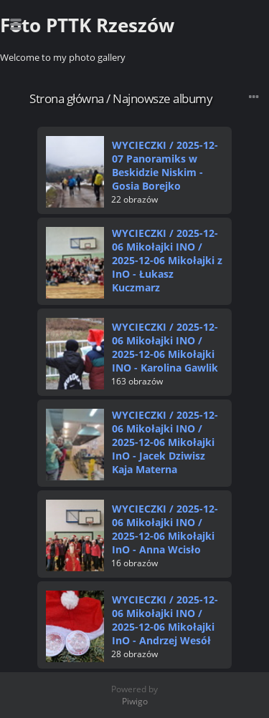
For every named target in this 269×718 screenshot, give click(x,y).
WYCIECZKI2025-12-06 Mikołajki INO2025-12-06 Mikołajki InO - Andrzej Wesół (165, 620)
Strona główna (66, 98)
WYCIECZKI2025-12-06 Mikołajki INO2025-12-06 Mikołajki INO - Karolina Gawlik (165, 347)
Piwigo (135, 701)
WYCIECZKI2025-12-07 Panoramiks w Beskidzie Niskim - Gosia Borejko (165, 165)
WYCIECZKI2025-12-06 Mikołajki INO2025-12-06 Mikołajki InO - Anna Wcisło (165, 529)
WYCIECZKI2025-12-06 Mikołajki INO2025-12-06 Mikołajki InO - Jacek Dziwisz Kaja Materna (165, 442)
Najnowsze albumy (162, 98)
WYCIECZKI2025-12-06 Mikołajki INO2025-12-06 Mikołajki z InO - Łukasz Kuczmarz (167, 260)
